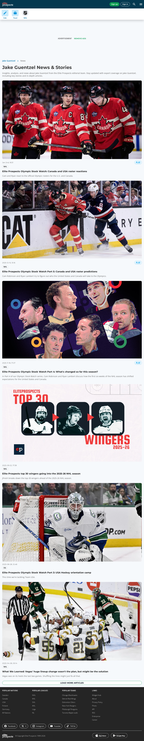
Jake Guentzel (8, 60)
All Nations (6, 713)
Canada (5, 699)
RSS (93, 713)
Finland (5, 706)
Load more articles (72, 683)
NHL (34, 695)
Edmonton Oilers (68, 702)
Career (94, 720)
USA (3, 702)
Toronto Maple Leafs (70, 713)
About (94, 699)
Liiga (34, 709)
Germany (5, 709)
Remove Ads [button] (80, 38)
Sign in (125, 4)
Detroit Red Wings (69, 699)
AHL (33, 706)
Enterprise (96, 716)
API (93, 709)
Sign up (114, 4)
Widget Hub (96, 695)
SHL (33, 702)
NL (33, 713)
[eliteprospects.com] (7, 4)
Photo (94, 706)
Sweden (5, 695)
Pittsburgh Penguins (69, 709)
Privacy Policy (97, 702)
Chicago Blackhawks (69, 695)
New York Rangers (69, 706)
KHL (33, 699)
